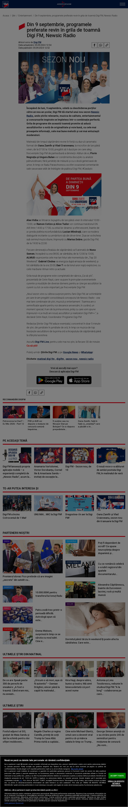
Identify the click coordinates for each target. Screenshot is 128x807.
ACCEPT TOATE (117, 776)
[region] (64, 781)
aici (20, 780)
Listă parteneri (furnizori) (13, 803)
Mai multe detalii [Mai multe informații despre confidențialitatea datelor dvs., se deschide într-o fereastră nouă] (77, 769)
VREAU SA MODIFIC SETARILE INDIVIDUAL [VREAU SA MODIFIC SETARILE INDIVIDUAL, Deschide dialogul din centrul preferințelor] (116, 783)
